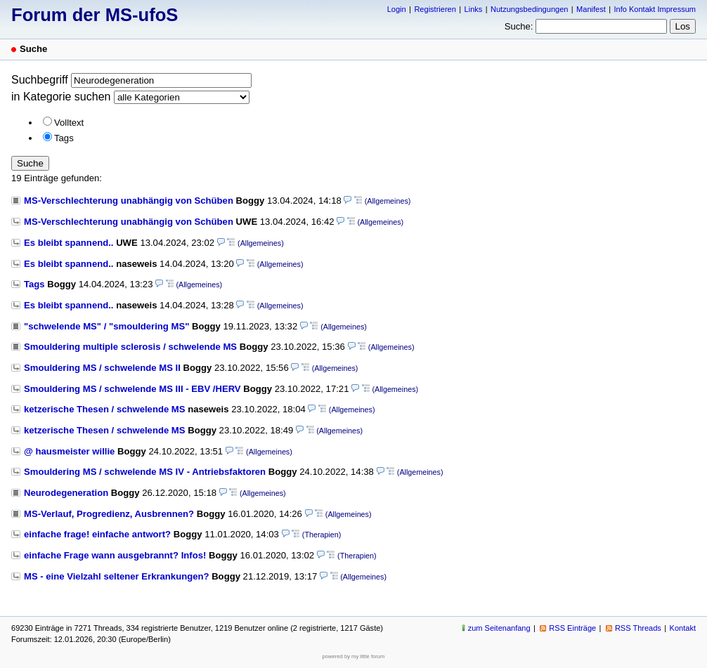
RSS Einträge (572, 628)
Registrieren (434, 9)
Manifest (591, 9)
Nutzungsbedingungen (529, 9)
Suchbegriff (39, 80)
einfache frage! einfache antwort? (97, 534)
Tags (64, 138)
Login (396, 9)
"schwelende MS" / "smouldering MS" (106, 326)
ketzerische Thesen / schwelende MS (105, 409)
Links (474, 9)
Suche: (519, 26)
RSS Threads (638, 628)
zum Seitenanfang (499, 628)
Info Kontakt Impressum (655, 9)
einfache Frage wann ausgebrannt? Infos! (115, 555)
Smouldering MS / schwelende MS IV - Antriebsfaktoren (145, 471)
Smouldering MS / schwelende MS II (102, 367)
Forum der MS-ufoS (94, 15)
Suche (30, 163)
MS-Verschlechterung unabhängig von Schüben (128, 200)
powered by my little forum (354, 656)
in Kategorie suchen (60, 97)
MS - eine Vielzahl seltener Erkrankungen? (116, 576)
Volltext (69, 122)
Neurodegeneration (66, 492)
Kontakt (683, 628)
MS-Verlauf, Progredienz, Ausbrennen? (109, 514)
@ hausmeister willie (69, 451)
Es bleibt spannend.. (68, 242)
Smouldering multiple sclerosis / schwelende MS (130, 346)
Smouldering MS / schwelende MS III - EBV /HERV (132, 389)
